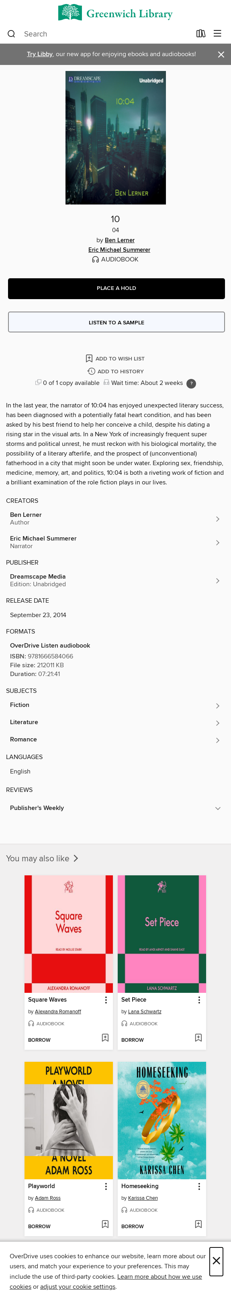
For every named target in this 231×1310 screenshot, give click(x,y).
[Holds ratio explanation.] (191, 384)
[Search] (11, 34)
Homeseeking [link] (140, 1186)
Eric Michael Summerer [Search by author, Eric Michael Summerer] (119, 250)
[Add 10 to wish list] (116, 358)
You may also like (43, 859)
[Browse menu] (217, 33)
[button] (116, 288)
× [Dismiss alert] (221, 55)
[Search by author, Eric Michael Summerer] (115, 542)
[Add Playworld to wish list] (105, 1225)
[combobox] (99, 34)
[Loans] (201, 35)
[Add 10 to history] (116, 372)
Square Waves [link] (47, 1000)
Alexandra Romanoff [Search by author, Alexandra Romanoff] (58, 1011)
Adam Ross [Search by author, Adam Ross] (48, 1198)
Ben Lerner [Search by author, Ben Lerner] (120, 240)
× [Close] (216, 1261)
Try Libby (40, 54)
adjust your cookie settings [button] (77, 1287)
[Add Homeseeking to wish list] (198, 1225)
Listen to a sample (116, 322)
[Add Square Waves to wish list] (105, 1038)
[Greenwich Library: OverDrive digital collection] (115, 12)
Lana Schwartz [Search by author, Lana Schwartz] (144, 1011)
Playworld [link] (41, 1186)
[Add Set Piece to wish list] (198, 1038)
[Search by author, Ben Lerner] (115, 519)
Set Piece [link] (133, 1000)
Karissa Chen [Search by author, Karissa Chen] (143, 1198)
